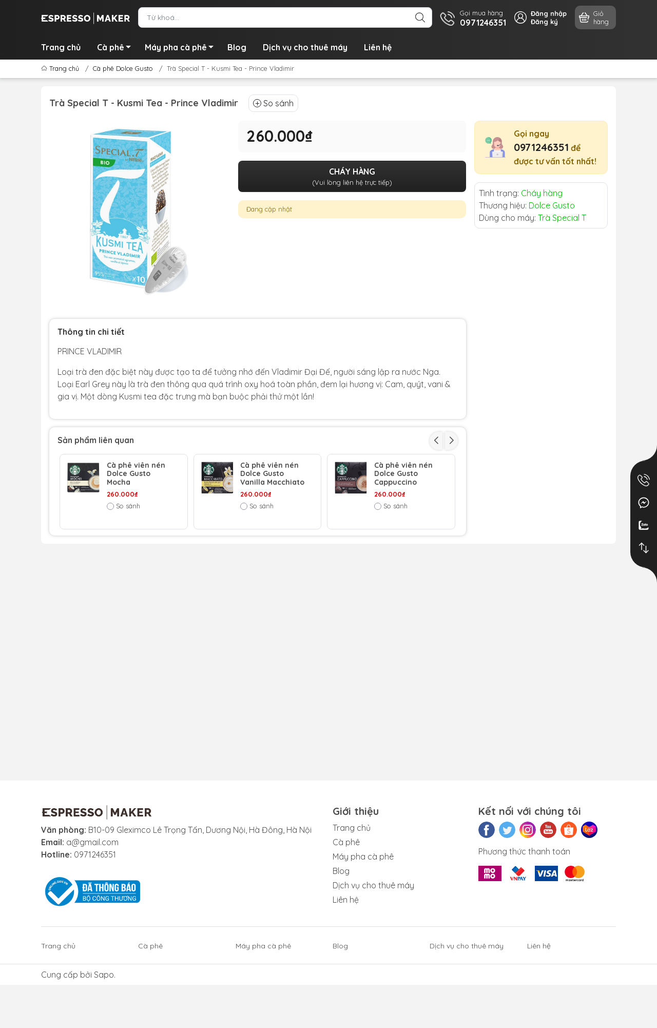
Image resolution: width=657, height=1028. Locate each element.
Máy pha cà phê (182, 48)
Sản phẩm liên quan (95, 440)
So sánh (273, 103)
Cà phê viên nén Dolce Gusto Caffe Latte (136, 549)
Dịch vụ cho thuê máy (305, 47)
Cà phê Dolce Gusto (123, 68)
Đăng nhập (549, 13)
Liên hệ (378, 47)
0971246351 (541, 147)
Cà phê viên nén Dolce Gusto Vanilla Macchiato (272, 474)
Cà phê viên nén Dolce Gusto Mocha (136, 474)
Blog (236, 47)
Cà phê (117, 48)
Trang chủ (61, 47)
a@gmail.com (92, 842)
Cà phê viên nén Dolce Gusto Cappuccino (403, 474)
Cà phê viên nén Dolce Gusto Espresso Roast (403, 549)
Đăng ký (544, 21)
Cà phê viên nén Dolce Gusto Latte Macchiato (272, 549)
